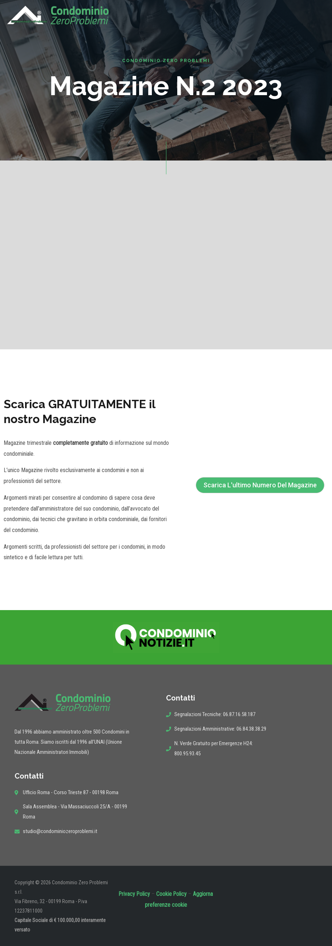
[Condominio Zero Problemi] (58, 14)
